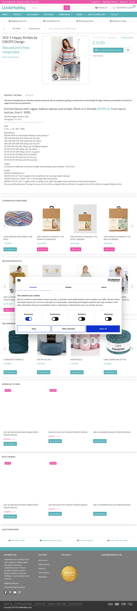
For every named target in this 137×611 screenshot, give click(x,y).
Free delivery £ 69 (52, 21)
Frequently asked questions (14, 587)
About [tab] (104, 287)
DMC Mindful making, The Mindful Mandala (50, 237)
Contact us (95, 2)
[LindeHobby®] (13, 7)
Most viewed (8, 457)
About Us (124, 2)
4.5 (25, 21)
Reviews (29, 95)
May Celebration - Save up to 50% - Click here (20, 2)
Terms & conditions (57, 604)
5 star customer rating (118, 540)
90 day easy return (86, 21)
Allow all (103, 329)
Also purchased (10, 529)
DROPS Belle (76, 359)
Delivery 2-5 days (119, 21)
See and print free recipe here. (15, 50)
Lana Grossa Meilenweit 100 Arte (18, 237)
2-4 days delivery (86, 540)
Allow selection (68, 329)
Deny (34, 329)
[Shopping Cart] (124, 7)
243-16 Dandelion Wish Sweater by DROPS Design (21, 433)
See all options (10, 249)
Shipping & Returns (110, 2)
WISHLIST (101, 7)
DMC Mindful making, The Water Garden (117, 237)
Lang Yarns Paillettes (115, 359)
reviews (112, 37)
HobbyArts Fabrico (14, 359)
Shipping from (17, 21)
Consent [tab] (33, 287)
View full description (10, 57)
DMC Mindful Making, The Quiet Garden (83, 237)
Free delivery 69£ (18, 540)
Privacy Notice (75, 604)
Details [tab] (68, 287)
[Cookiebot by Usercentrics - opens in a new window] (109, 280)
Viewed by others (11, 384)
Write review (127, 37)
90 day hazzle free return (52, 540)
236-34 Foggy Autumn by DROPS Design (67, 432)
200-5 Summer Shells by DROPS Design (111, 432)
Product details (13, 95)
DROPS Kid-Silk (44, 359)
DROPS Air (104, 108)
